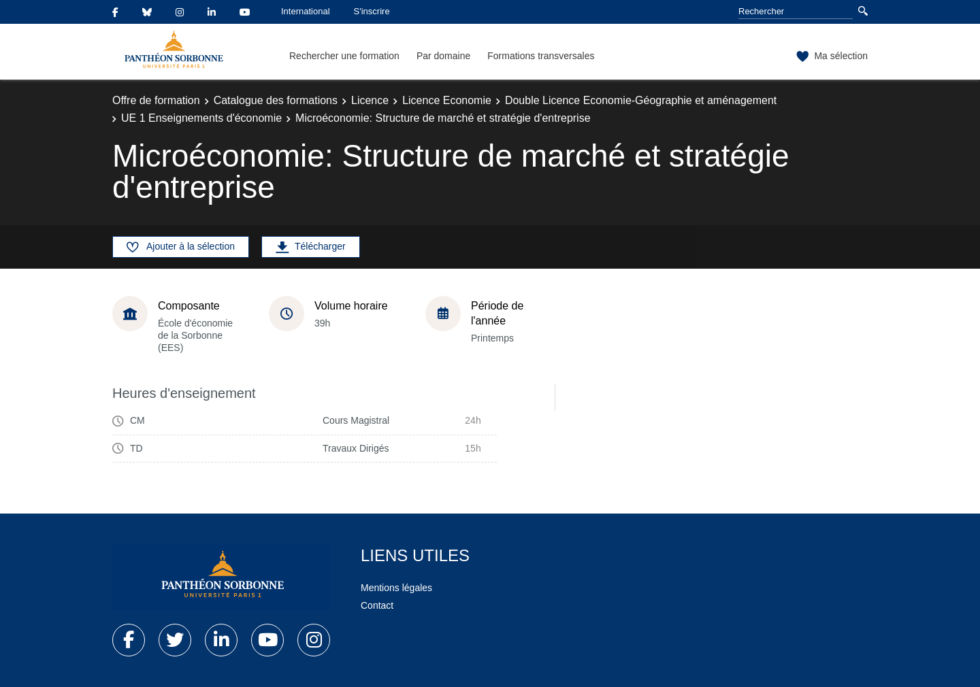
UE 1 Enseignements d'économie (201, 118)
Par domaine (443, 55)
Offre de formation (156, 100)
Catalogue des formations (276, 100)
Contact (377, 605)
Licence (370, 100)
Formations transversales (540, 55)
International (305, 11)
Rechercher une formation (344, 55)
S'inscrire (372, 11)
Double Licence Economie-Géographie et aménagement (641, 100)
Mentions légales (396, 587)
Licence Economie (446, 100)
